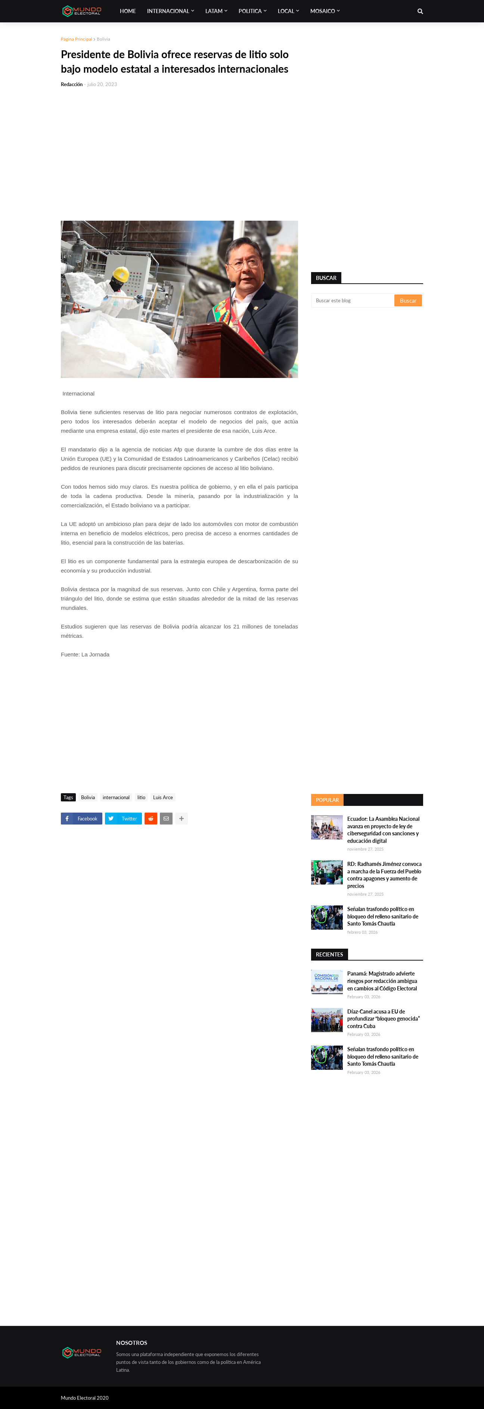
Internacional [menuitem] (168, 11)
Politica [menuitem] (250, 11)
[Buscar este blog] (353, 300)
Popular (327, 800)
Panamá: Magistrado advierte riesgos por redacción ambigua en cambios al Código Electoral (382, 980)
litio (141, 797)
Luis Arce (163, 797)
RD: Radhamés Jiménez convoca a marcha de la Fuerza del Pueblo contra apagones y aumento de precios (384, 875)
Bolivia (103, 39)
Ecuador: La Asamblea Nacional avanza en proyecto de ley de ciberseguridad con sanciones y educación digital (383, 830)
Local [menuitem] (286, 11)
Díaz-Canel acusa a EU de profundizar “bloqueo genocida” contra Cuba (383, 1018)
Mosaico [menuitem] (322, 11)
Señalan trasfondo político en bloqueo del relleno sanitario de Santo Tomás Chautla (382, 916)
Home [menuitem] (128, 11)
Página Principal (76, 39)
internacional (116, 797)
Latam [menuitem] (214, 11)
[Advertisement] (179, 150)
